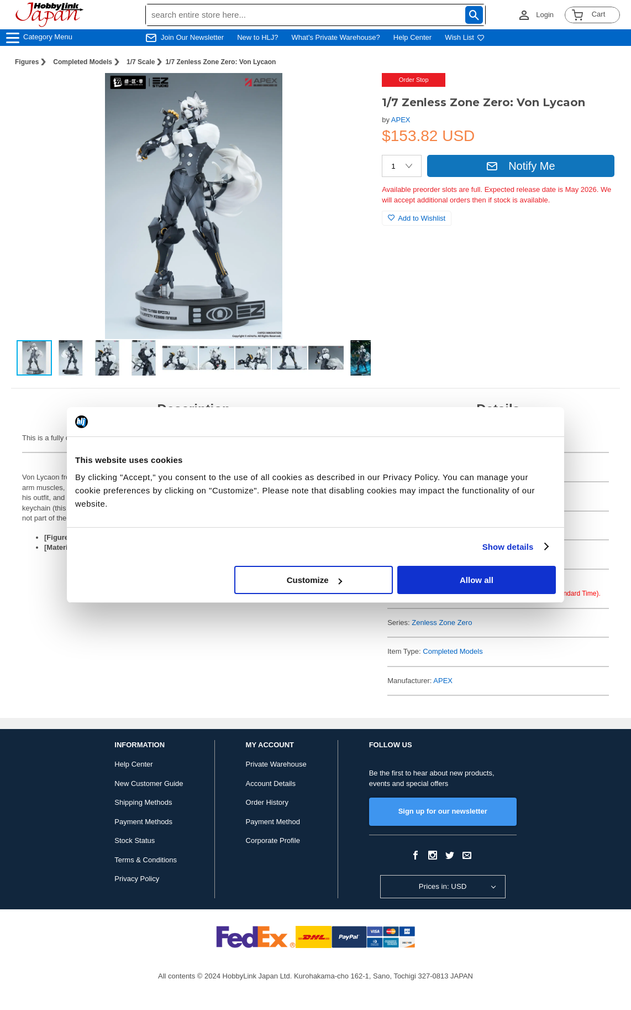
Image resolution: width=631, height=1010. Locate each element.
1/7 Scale (141, 62)
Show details (508, 546)
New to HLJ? (257, 37)
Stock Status (134, 840)
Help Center (412, 37)
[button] (351, 93)
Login (545, 15)
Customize (314, 580)
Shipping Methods (143, 802)
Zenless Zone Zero (442, 622)
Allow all (476, 580)
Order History (267, 802)
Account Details (271, 783)
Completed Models (82, 62)
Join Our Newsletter (192, 37)
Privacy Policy (136, 878)
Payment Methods (143, 822)
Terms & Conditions (145, 860)
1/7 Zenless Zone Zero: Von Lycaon (220, 62)
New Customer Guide (148, 783)
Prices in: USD (443, 886)
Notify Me (520, 166)
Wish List (465, 37)
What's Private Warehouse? (336, 37)
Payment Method (273, 822)
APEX (401, 120)
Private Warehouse (276, 764)
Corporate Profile (273, 840)
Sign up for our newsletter (442, 811)
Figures (27, 62)
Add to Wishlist (416, 218)
